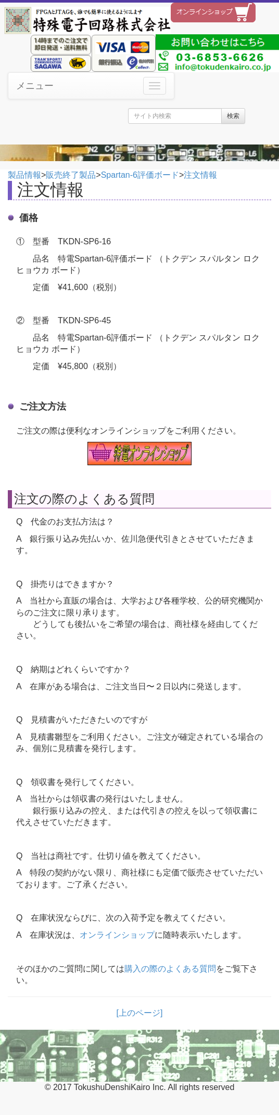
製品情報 (24, 174)
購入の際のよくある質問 (170, 968)
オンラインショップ (117, 934)
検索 (233, 116)
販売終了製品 (71, 174)
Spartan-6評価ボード (140, 174)
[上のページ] (140, 1012)
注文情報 (200, 174)
